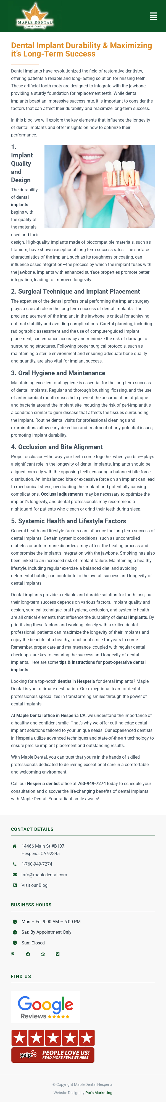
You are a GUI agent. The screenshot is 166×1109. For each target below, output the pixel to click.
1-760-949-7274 (37, 864)
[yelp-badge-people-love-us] (53, 1030)
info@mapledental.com (44, 874)
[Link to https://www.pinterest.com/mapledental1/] (13, 952)
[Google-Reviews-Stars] (45, 993)
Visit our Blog (35, 885)
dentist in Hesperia (76, 681)
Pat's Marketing (98, 1093)
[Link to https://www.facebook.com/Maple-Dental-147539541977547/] (28, 952)
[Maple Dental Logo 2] (35, 3)
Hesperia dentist (43, 783)
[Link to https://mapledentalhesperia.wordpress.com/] (43, 952)
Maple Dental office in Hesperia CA (51, 715)
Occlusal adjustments (62, 494)
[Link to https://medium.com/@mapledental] (58, 952)
